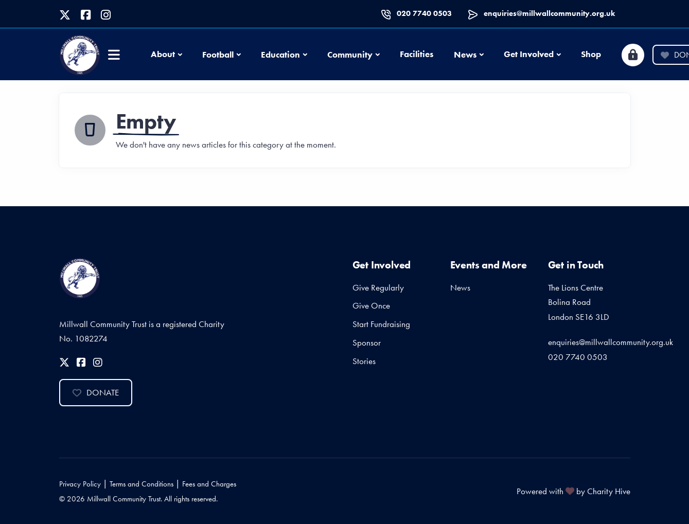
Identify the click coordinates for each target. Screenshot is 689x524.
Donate (95, 392)
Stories (364, 361)
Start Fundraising (381, 324)
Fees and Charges (209, 484)
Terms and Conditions (141, 484)
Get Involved (529, 54)
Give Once (371, 305)
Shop (591, 54)
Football (218, 54)
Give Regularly (378, 287)
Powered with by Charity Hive (573, 491)
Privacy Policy (80, 484)
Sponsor (366, 342)
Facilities (416, 54)
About (163, 54)
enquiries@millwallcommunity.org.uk (549, 13)
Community (350, 54)
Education (280, 54)
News (465, 54)
